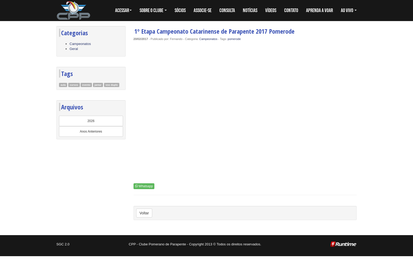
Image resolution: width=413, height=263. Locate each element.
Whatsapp (144, 186)
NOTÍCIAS (250, 10)
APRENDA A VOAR (319, 10)
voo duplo (112, 84)
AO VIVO (349, 10)
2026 (91, 121)
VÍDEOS (270, 10)
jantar (98, 84)
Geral (74, 49)
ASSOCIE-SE (203, 10)
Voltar (144, 213)
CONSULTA (227, 10)
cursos (74, 84)
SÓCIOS (180, 10)
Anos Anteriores (91, 131)
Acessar (123, 10)
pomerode (234, 39)
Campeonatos (80, 44)
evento (86, 84)
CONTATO (291, 10)
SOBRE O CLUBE (153, 10)
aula (63, 84)
